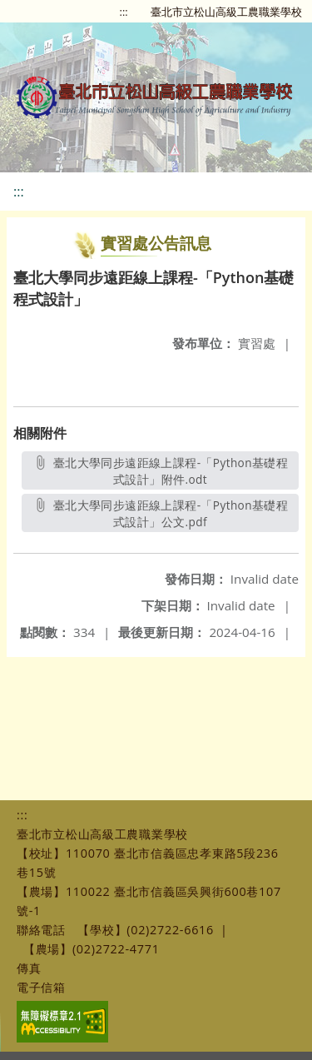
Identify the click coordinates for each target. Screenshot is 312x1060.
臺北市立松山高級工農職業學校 (226, 11)
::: (124, 11)
